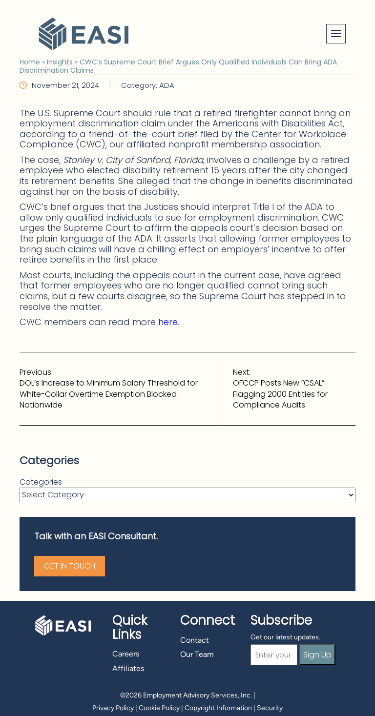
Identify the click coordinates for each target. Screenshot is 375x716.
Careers (125, 653)
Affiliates (128, 668)
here (168, 322)
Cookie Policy (159, 708)
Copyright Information (218, 708)
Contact (194, 640)
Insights (60, 62)
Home (30, 62)
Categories (41, 482)
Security (270, 708)
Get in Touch (69, 566)
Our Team (197, 654)
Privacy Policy (113, 708)
